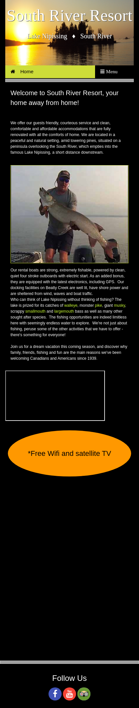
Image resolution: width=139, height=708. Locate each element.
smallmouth (35, 311)
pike (98, 305)
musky (119, 305)
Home (21, 71)
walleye (70, 305)
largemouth (64, 311)
